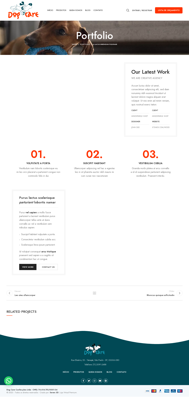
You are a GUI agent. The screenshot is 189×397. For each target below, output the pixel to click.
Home (74, 44)
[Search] (128, 10)
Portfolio (85, 44)
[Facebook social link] (83, 381)
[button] (8, 380)
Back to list (94, 293)
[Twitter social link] (89, 381)
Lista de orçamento (169, 10)
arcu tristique (48, 251)
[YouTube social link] (100, 381)
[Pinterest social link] (106, 381)
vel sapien (31, 212)
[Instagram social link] (94, 381)
